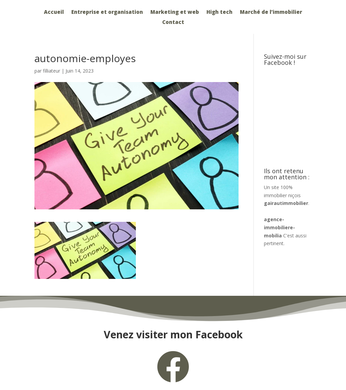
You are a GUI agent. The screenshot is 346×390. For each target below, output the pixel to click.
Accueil (54, 12)
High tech (219, 12)
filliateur (51, 71)
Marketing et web (174, 12)
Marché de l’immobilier (271, 12)
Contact (173, 22)
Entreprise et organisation (107, 12)
